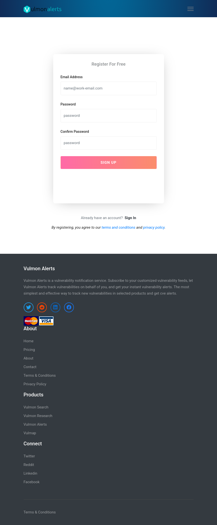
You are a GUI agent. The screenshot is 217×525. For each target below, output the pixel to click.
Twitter (29, 456)
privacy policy (154, 227)
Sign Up (108, 162)
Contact (30, 367)
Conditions (47, 512)
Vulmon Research (38, 416)
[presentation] (98, 182)
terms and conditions (118, 227)
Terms (29, 512)
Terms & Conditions (40, 375)
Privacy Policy (35, 384)
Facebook (32, 482)
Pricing (29, 349)
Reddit (29, 465)
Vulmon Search (36, 407)
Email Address (72, 77)
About (28, 358)
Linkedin (30, 473)
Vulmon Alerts (35, 424)
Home (28, 341)
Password (68, 104)
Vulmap (30, 433)
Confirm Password (75, 132)
